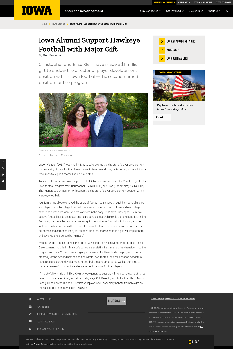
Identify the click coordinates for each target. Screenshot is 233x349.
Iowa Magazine (203, 2)
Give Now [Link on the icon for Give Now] (114, 301)
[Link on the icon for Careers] (30, 306)
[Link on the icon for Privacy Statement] (30, 329)
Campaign (184, 2)
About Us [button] (214, 11)
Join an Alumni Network (177, 41)
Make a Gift (169, 50)
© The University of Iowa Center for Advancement (173, 298)
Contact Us (46, 321)
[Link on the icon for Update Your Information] (30, 314)
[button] (227, 11)
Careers (43, 306)
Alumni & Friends (164, 2)
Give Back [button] (196, 11)
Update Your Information (57, 314)
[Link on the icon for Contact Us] (30, 321)
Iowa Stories (58, 24)
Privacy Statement (42, 344)
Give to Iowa (223, 2)
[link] (95, 323)
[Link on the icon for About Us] (30, 299)
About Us (44, 299)
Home (44, 24)
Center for (83, 11)
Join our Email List (173, 58)
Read (159, 117)
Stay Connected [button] (150, 11)
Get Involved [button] (175, 11)
